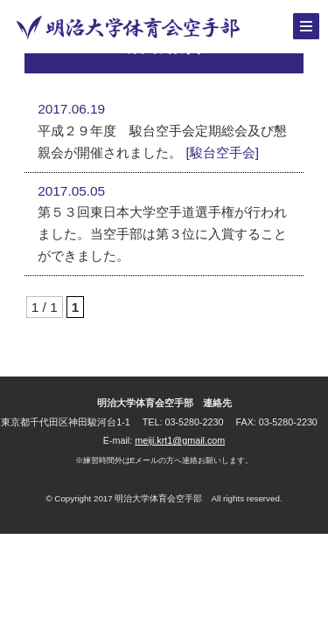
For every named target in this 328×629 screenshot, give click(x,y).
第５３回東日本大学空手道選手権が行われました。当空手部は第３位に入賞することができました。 (162, 233)
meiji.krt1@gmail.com (180, 440)
